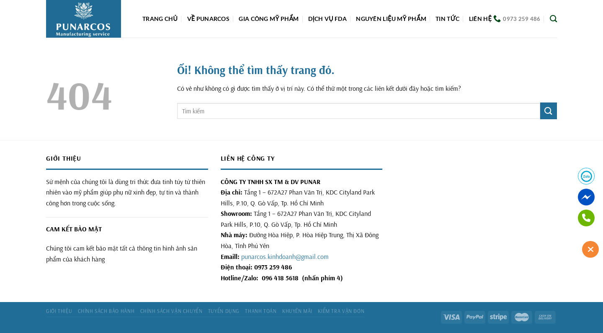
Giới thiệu (59, 311)
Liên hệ (480, 18)
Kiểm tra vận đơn (341, 311)
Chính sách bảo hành (106, 311)
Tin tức (447, 18)
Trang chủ (160, 18)
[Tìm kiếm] (553, 19)
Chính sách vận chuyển (171, 311)
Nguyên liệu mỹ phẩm (391, 18)
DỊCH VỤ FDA (327, 18)
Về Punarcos (208, 18)
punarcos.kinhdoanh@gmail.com (285, 256)
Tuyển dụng (224, 311)
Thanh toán (260, 311)
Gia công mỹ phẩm (269, 18)
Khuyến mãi (297, 311)
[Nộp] (548, 110)
